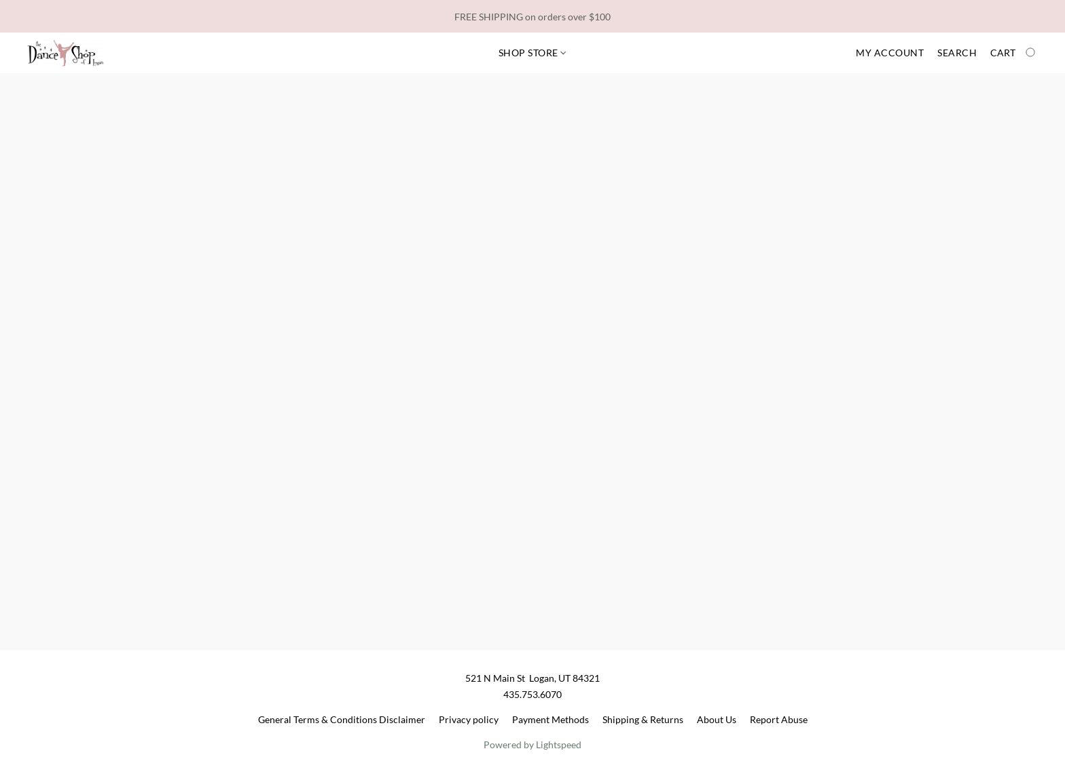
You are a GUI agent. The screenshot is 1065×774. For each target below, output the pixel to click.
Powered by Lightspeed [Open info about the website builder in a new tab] (532, 744)
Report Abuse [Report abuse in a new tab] (779, 719)
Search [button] (957, 52)
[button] (65, 52)
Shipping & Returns (642, 719)
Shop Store (532, 52)
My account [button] (890, 52)
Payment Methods (550, 719)
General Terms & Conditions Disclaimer (341, 719)
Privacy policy (469, 719)
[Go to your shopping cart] (1014, 53)
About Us (716, 719)
